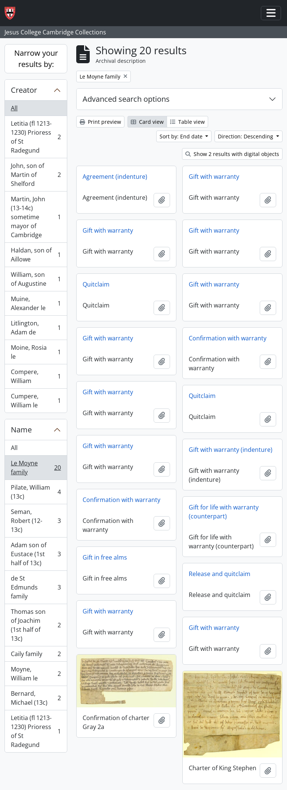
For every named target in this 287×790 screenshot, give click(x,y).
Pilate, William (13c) (35, 491)
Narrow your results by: (36, 58)
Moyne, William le (35, 673)
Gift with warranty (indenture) (230, 449)
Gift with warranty (214, 176)
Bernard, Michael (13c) (35, 698)
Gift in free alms (105, 557)
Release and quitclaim (219, 574)
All (14, 108)
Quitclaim (96, 284)
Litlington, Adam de (35, 327)
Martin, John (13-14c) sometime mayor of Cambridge (35, 217)
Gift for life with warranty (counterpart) (224, 511)
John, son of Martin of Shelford (35, 175)
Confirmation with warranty (227, 338)
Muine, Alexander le (35, 303)
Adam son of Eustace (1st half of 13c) (35, 554)
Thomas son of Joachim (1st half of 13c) (35, 625)
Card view (147, 121)
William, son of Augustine (35, 279)
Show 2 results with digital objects (232, 153)
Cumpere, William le (35, 400)
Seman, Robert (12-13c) (35, 521)
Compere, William (35, 376)
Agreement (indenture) (115, 176)
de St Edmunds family (35, 587)
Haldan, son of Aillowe (35, 254)
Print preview (100, 121)
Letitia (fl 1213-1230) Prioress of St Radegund (35, 136)
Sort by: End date (182, 136)
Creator (24, 90)
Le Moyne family (35, 467)
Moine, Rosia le (35, 352)
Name (21, 430)
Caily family (35, 655)
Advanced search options (126, 99)
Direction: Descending (246, 136)
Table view (187, 121)
